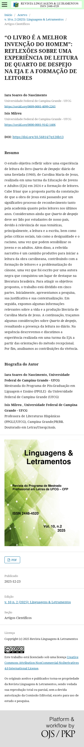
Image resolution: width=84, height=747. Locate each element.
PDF (14, 560)
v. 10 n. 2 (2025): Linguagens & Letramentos (34, 19)
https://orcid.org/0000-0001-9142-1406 (30, 125)
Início (8, 15)
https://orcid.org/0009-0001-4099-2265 (30, 106)
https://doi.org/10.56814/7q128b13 (38, 137)
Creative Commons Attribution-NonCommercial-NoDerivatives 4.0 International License (41, 662)
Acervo (22, 15)
